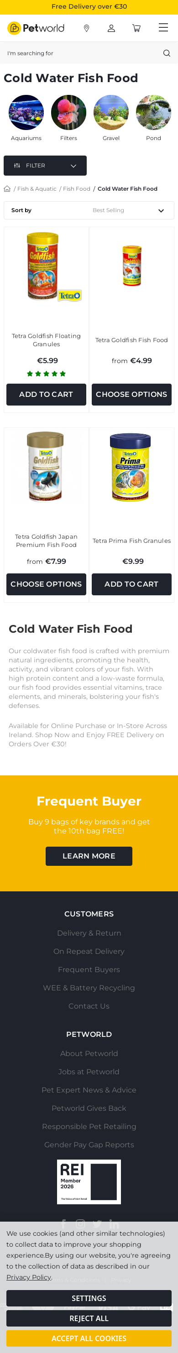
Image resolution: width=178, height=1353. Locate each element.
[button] (45, 166)
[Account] (86, 28)
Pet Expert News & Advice (89, 1090)
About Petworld (89, 1053)
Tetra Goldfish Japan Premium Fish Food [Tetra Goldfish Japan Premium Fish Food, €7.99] (46, 540)
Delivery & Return (89, 933)
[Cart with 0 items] (136, 28)
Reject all (89, 1318)
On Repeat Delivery (89, 951)
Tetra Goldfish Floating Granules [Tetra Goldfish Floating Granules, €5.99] (46, 340)
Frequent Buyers (89, 969)
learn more (89, 856)
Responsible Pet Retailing (89, 1126)
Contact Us (89, 1006)
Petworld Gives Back (89, 1108)
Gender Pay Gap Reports (89, 1144)
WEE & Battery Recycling (89, 988)
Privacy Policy (28, 1277)
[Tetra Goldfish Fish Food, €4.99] (131, 266)
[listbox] (131, 210)
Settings (89, 1298)
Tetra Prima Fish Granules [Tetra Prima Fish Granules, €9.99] (132, 540)
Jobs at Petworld (89, 1071)
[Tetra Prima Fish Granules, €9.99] (131, 467)
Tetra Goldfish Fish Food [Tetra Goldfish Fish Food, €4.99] (131, 339)
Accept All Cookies (89, 1338)
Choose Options (131, 394)
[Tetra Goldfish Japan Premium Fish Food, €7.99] (46, 467)
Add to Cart (46, 394)
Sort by (21, 210)
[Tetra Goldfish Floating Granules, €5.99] (46, 266)
